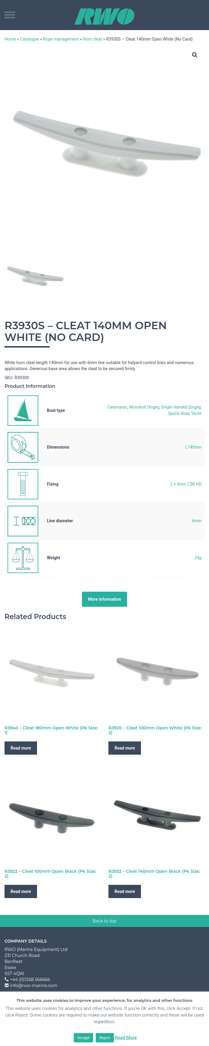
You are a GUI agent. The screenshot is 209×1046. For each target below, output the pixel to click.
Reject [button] (104, 1037)
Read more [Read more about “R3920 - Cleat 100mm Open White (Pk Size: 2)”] (124, 748)
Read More (126, 1037)
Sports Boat (178, 413)
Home (10, 39)
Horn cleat (92, 39)
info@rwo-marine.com (34, 985)
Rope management (61, 39)
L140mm (193, 447)
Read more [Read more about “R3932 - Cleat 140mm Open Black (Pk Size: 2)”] (124, 891)
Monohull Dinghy (144, 407)
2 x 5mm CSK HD (185, 484)
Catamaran (117, 407)
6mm (196, 520)
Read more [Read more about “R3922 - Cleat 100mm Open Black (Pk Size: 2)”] (21, 891)
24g (198, 557)
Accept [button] (83, 1037)
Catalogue (29, 39)
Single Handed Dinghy (181, 407)
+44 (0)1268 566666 (30, 979)
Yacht (196, 413)
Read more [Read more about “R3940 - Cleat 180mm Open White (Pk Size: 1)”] (21, 748)
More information (104, 599)
